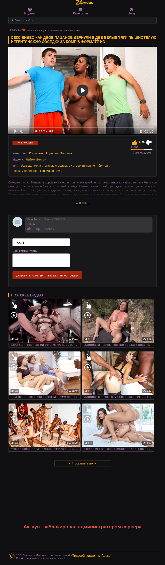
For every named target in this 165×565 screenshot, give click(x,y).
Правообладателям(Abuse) (92, 555)
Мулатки (52, 153)
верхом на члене (25, 170)
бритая (103, 165)
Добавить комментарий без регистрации (47, 275)
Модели (29, 11)
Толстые (66, 153)
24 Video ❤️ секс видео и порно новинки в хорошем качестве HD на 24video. (54, 30)
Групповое (36, 153)
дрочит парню (85, 165)
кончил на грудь (51, 170)
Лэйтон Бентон (36, 159)
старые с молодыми (58, 165)
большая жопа (31, 165)
